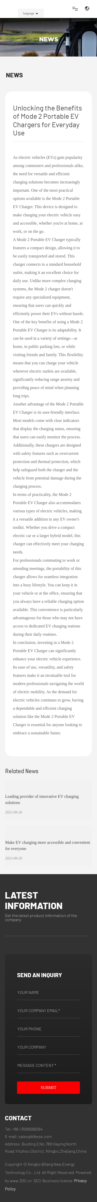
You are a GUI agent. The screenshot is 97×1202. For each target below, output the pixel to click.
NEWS (48, 39)
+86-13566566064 (27, 1128)
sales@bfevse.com (35, 1136)
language (28, 13)
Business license (57, 1180)
